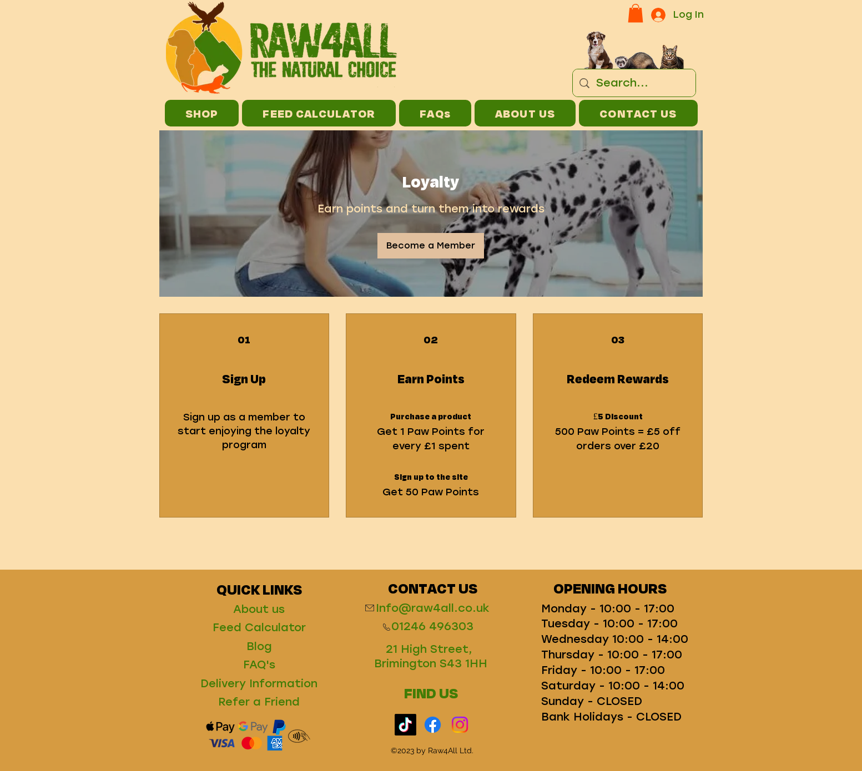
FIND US (431, 692)
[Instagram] (460, 725)
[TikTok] (405, 725)
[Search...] (634, 83)
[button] (635, 13)
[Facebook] (432, 725)
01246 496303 (432, 626)
